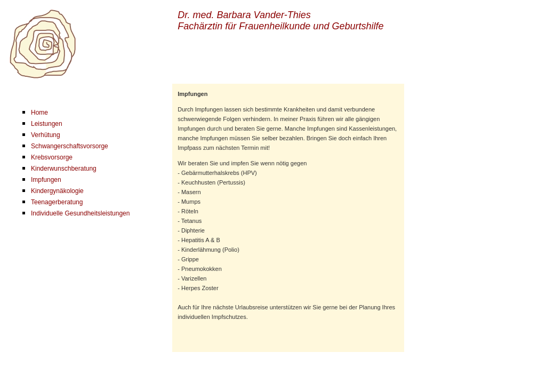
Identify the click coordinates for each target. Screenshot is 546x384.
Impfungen (46, 179)
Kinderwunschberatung (64, 168)
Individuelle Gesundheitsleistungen (80, 213)
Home (39, 112)
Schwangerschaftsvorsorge (69, 146)
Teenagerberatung (57, 202)
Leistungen (46, 123)
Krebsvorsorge (52, 157)
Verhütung (45, 135)
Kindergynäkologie (57, 191)
